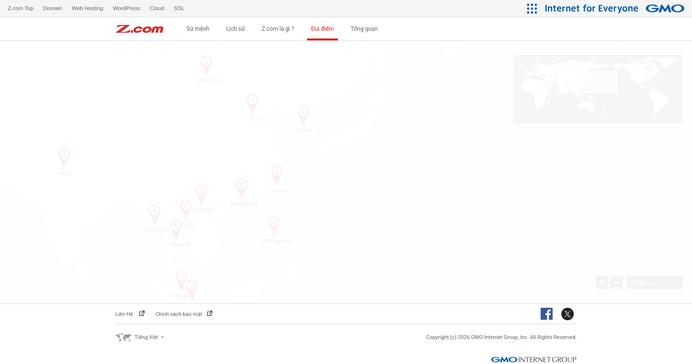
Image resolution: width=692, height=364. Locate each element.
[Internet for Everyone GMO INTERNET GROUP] (616, 8)
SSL (179, 8)
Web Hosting (87, 8)
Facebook (548, 314)
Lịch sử (235, 29)
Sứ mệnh (198, 29)
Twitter (569, 314)
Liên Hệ (130, 314)
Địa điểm (322, 29)
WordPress (126, 8)
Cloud (157, 8)
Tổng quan (364, 29)
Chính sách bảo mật (183, 314)
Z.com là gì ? (277, 29)
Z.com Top (21, 8)
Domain (52, 8)
